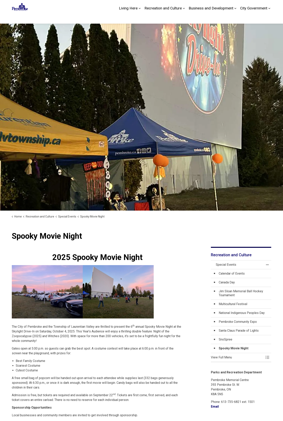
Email (215, 406)
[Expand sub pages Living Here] (140, 18)
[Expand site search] (267, 6)
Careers (240, 5)
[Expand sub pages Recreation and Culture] (184, 18)
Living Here (128, 17)
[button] (237, 357)
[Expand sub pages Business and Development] (235, 18)
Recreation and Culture (163, 17)
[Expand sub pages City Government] (269, 18)
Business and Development (211, 17)
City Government (253, 17)
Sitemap (254, 5)
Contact (227, 5)
